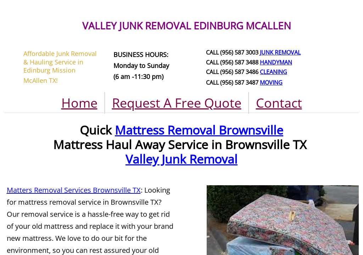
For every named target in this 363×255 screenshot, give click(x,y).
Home (79, 103)
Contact (279, 103)
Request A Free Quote (176, 103)
